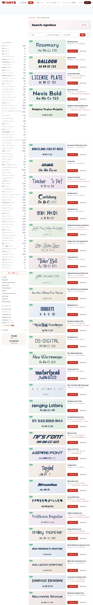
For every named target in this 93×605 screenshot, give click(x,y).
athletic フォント (7, 67)
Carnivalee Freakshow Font (76, 577)
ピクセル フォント (7, 200)
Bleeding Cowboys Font (75, 321)
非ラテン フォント (7, 191)
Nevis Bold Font (72, 89)
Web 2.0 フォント (7, 259)
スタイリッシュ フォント (9, 235)
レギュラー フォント (7, 208)
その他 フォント (6, 181)
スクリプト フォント (7, 224)
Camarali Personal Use (9, 293)
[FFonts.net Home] (9, 2)
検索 (82, 35)
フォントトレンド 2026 (68, 2)
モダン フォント (6, 183)
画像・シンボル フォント (9, 164)
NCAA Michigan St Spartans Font (78, 545)
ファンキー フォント (7, 137)
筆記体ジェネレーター (8, 322)
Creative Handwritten (8, 282)
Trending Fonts (6, 314)
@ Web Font (83, 51)
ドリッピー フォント (7, 118)
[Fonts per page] (54, 35)
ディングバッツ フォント (9, 108)
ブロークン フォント (7, 73)
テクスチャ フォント (7, 240)
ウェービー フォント (7, 257)
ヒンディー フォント (7, 156)
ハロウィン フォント (7, 148)
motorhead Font (73, 369)
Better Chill (5, 285)
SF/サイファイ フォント (8, 221)
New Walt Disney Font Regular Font (79, 289)
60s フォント (5, 51)
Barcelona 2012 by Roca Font (77, 145)
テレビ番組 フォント (7, 246)
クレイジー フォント (7, 100)
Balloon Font (71, 57)
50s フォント (5, 48)
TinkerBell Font (72, 257)
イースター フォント (7, 121)
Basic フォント (6, 70)
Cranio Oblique (6, 288)
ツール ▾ (80, 2)
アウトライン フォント (8, 197)
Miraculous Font (72, 481)
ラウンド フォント (7, 216)
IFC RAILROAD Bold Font (75, 417)
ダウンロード (73, 51)
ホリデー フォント (7, 159)
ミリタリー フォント (7, 178)
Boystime (5, 299)
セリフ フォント (6, 227)
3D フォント (5, 45)
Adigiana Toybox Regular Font (77, 105)
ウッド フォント (6, 268)
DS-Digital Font (72, 337)
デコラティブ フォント (8, 105)
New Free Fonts (6, 309)
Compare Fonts (6, 317)
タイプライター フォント (9, 249)
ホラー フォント (6, 162)
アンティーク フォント (8, 56)
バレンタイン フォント (8, 254)
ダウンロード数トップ (53, 2)
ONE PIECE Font (72, 209)
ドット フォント (6, 115)
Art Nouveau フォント (8, 62)
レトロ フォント (6, 210)
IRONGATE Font (72, 305)
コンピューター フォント (9, 97)
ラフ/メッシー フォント (8, 175)
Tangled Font (71, 465)
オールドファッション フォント (11, 194)
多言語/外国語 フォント (8, 132)
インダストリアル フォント (9, 167)
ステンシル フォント (7, 232)
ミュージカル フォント (8, 189)
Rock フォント (6, 213)
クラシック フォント (7, 92)
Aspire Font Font (73, 449)
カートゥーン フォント (8, 86)
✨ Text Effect (8, 325)
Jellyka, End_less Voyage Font (77, 241)
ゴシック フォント (7, 143)
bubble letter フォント (9, 75)
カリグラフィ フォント (8, 78)
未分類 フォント (6, 251)
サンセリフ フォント (7, 219)
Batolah (4, 290)
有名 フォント (6, 124)
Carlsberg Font (72, 193)
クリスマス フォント (7, 89)
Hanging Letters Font (74, 401)
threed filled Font (73, 497)
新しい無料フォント (14, 273)
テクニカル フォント (7, 238)
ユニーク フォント (7, 205)
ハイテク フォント (7, 153)
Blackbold (5, 280)
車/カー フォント (6, 83)
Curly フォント (6, 102)
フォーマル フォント (7, 134)
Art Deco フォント (7, 59)
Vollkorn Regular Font (74, 513)
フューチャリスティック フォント (11, 140)
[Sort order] (70, 35)
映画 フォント (6, 186)
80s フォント (5, 54)
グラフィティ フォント (8, 145)
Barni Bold (5, 296)
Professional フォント (8, 202)
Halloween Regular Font (75, 593)
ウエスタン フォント (7, 262)
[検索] (26, 2)
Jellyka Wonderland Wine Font (77, 273)
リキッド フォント (7, 172)
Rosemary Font (72, 41)
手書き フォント (6, 151)
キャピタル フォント (7, 81)
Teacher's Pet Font (73, 177)
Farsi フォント (6, 129)
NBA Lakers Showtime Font (76, 561)
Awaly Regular (6, 301)
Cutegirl (4, 277)
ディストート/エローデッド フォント (11, 112)
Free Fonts (32, 17)
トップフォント (6, 312)
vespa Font (71, 161)
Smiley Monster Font (74, 529)
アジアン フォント (7, 64)
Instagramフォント (7, 320)
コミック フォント (7, 94)
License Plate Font (73, 73)
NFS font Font (72, 433)
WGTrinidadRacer (80, 437)
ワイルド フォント (7, 265)
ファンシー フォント (7, 126)
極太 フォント (6, 243)
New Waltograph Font (74, 353)
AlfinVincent (78, 453)
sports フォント (6, 229)
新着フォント (40, 2)
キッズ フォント (6, 170)
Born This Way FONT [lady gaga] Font (80, 385)
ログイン (87, 2)
